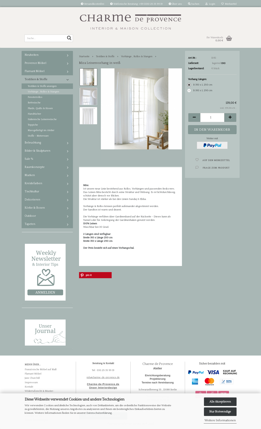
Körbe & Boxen (35, 207)
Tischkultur (32, 191)
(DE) (223, 63)
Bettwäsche (34, 102)
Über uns (175, 4)
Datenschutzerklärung (99, 412)
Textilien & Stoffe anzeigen (42, 86)
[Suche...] (69, 38)
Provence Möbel (35, 63)
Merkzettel (229, 4)
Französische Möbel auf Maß (40, 369)
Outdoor (30, 216)
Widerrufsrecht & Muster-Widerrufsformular (39, 393)
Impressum (31, 382)
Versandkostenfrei (92, 4)
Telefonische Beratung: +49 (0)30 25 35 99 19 (136, 4)
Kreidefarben (33, 183)
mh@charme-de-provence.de (103, 377)
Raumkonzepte (35, 167)
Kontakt (29, 386)
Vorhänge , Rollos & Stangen (43, 91)
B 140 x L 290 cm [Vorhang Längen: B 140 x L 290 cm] (200, 90)
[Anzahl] (212, 117)
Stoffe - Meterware (38, 136)
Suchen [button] (193, 4)
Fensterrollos (35, 97)
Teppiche (33, 125)
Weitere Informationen (220, 420)
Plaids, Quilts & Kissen (40, 108)
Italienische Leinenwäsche (42, 119)
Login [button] (210, 4)
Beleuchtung (33, 142)
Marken (30, 175)
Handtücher (34, 114)
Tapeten (30, 224)
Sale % (29, 159)
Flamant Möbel (34, 71)
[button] (194, 117)
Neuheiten (32, 55)
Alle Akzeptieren (220, 401)
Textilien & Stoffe (36, 79)
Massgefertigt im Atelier (41, 130)
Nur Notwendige (220, 411)
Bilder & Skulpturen (37, 150)
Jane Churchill (32, 378)
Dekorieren (32, 199)
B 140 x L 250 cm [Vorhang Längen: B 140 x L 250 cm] (200, 84)
